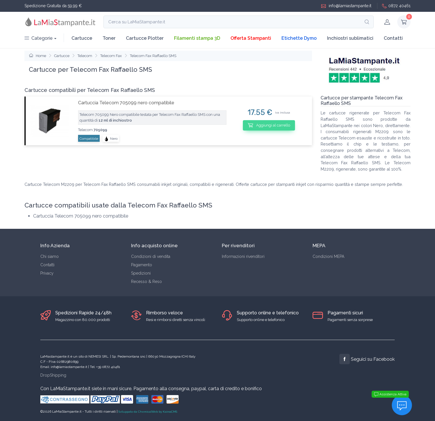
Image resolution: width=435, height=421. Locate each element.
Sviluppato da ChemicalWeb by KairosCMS (147, 411)
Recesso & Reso (146, 281)
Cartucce (81, 38)
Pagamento (141, 265)
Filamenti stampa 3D (197, 38)
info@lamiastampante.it (346, 5)
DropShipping (53, 375)
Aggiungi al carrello (269, 125)
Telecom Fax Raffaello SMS (153, 56)
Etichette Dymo (299, 38)
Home (37, 56)
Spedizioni (141, 273)
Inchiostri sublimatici (350, 38)
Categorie (38, 38)
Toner (109, 38)
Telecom (84, 56)
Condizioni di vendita (150, 256)
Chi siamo (49, 256)
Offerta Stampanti (250, 38)
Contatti (393, 38)
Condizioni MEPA (328, 256)
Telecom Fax (111, 56)
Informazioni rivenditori (243, 256)
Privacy (47, 273)
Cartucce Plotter (145, 38)
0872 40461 (396, 5)
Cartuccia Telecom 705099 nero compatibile (126, 102)
